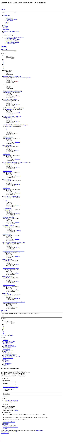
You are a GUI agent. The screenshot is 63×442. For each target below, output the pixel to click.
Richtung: (34, 313)
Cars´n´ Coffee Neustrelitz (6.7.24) (11, 268)
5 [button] (3, 64)
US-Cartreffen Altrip (7, 276)
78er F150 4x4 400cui (11, 43)
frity (6, 303)
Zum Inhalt (3, 9)
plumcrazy (7, 92)
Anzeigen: (7, 313)
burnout (7, 77)
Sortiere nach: (20, 313)
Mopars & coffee (7, 179)
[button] (3, 55)
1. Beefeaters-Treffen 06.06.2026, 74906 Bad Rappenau (15, 124)
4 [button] (3, 63)
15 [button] (3, 66)
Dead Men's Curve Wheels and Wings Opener (13, 108)
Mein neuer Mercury (11, 38)
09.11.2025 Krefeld (7, 171)
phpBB (7, 430)
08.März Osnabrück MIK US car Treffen (12, 116)
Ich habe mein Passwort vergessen (10, 387)
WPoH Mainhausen (7, 259)
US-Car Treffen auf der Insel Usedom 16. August (14, 242)
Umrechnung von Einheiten (12, 401)
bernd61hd (17, 112)
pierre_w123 (8, 126)
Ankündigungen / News (26, 77)
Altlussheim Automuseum (9, 285)
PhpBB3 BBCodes (39, 430)
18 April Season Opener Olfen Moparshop (12, 91)
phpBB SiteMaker (5, 433)
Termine (3, 46)
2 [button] (3, 60)
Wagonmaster (9, 109)
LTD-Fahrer (17, 230)
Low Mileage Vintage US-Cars (13, 39)
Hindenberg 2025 (7, 234)
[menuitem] (9, 18)
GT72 (16, 133)
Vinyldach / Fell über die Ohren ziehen (15, 37)
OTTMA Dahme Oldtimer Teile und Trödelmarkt (14, 302)
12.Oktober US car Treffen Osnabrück (11, 196)
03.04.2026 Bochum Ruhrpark (10, 99)
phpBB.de (16, 431)
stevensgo (8, 252)
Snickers (17, 222)
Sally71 (7, 243)
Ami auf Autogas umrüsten (13, 42)
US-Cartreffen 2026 (7, 145)
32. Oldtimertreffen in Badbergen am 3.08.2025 (13, 251)
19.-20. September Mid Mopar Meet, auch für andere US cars (16, 162)
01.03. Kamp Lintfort (8, 137)
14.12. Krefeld (6, 154)
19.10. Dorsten (6, 188)
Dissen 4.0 (5, 293)
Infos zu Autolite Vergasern (12, 400)
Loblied (16, 410)
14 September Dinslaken (8, 225)
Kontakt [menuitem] (5, 428)
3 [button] (3, 62)
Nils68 (16, 150)
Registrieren (6, 395)
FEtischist (17, 239)
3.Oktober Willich (7, 208)
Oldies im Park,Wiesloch (8, 217)
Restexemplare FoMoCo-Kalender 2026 (12, 76)
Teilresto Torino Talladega (12, 41)
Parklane (17, 95)
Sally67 (7, 146)
